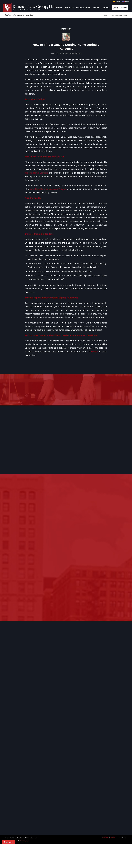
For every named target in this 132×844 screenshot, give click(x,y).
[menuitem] (59, 7)
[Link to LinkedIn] (125, 837)
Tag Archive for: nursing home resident (19, 15)
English (125, 1)
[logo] (29, 7)
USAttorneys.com (24, 840)
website (94, 351)
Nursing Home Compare (36, 173)
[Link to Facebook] (119, 837)
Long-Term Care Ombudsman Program (48, 189)
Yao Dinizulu (77, 53)
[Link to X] (122, 837)
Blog (66, 53)
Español (116, 1)
